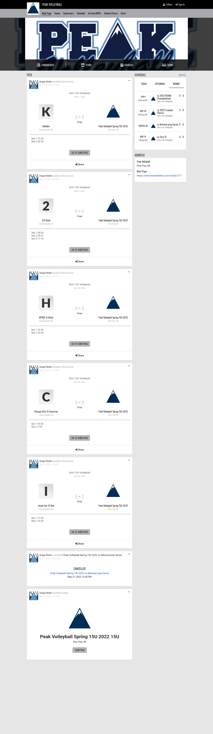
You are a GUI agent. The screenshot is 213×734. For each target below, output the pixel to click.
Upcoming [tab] (160, 84)
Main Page (46, 13)
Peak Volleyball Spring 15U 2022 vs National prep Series (92, 555)
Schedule (81, 13)
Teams (57, 13)
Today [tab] (144, 84)
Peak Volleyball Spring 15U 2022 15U (79, 636)
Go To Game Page (79, 152)
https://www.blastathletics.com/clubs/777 (159, 175)
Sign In (180, 4)
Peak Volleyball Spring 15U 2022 (113, 126)
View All (182, 75)
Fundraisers (68, 13)
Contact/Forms (111, 13)
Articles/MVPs (94, 13)
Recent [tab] (176, 84)
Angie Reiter (45, 81)
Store (123, 13)
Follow (167, 4)
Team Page (80, 650)
